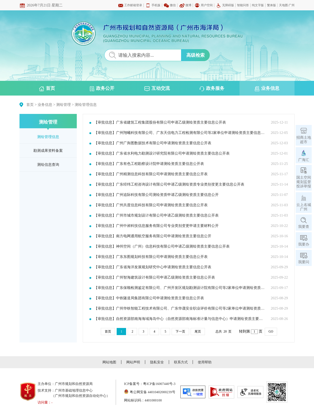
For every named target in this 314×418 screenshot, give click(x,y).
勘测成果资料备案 (48, 151)
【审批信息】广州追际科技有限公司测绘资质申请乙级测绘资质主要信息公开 (156, 195)
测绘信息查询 (48, 165)
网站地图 (109, 362)
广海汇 (303, 160)
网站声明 (133, 362)
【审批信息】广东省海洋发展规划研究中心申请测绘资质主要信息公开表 (152, 267)
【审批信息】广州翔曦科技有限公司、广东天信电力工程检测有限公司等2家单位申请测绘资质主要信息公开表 (179, 133)
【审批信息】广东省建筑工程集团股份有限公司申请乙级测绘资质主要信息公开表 (160, 122)
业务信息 (267, 88)
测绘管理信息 (86, 105)
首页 (47, 88)
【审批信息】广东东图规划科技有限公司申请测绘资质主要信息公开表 (151, 257)
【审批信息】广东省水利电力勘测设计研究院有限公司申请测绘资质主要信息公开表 (162, 153)
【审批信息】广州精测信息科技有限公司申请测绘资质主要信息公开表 (151, 174)
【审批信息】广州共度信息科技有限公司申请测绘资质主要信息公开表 (151, 205)
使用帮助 (205, 362)
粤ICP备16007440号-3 (159, 384)
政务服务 (212, 88)
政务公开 (102, 88)
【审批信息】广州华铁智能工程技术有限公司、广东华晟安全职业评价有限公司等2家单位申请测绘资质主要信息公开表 (179, 308)
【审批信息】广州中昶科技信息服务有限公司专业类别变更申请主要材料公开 (156, 226)
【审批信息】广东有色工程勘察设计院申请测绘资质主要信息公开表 (149, 164)
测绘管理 (63, 105)
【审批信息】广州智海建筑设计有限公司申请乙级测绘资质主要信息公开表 (154, 277)
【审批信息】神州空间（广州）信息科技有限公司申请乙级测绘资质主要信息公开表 (162, 246)
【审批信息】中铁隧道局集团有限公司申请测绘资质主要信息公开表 (149, 298)
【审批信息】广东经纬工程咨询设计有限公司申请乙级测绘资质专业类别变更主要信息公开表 (169, 184)
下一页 (180, 331)
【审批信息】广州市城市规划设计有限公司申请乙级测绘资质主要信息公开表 (156, 215)
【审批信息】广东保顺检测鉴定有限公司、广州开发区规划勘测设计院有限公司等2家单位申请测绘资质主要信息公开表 (179, 288)
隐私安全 (157, 362)
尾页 (198, 331)
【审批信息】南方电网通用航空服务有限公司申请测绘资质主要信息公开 (152, 236)
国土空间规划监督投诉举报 (303, 181)
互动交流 (157, 88)
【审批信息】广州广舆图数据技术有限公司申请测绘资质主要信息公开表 (152, 143)
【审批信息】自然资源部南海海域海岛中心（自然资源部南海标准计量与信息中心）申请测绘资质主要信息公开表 (179, 319)
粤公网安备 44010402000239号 (149, 392)
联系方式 (181, 362)
